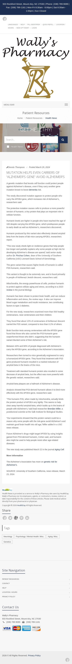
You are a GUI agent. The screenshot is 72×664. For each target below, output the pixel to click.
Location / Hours (9, 592)
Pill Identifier (33, 24)
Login (34, 28)
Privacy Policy (8, 596)
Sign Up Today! (22, 28)
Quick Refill (48, 24)
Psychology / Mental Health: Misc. (30, 536)
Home (20, 118)
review (9, 290)
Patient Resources (34, 118)
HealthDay (21, 505)
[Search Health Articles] (31, 139)
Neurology (8, 536)
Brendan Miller (54, 409)
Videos (33, 146)
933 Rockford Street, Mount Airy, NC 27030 (23, 4)
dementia (33, 190)
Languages (13, 24)
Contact (6, 583)
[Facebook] (5, 19)
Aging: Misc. (53, 536)
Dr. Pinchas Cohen (21, 255)
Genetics (7, 542)
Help (22, 24)
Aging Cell (59, 449)
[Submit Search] (63, 139)
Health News (15, 146)
